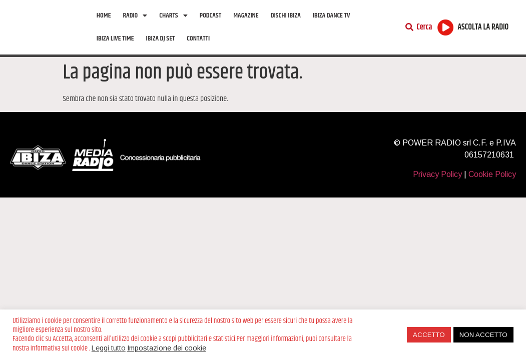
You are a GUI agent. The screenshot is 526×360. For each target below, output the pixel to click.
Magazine (245, 15)
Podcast (210, 15)
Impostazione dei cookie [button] (166, 348)
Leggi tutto (109, 348)
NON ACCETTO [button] (483, 334)
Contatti (198, 38)
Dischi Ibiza (286, 15)
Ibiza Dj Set (160, 38)
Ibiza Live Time (115, 38)
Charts (173, 15)
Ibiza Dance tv (331, 15)
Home (104, 15)
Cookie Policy (492, 174)
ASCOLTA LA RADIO (483, 27)
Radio (135, 15)
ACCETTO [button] (429, 334)
